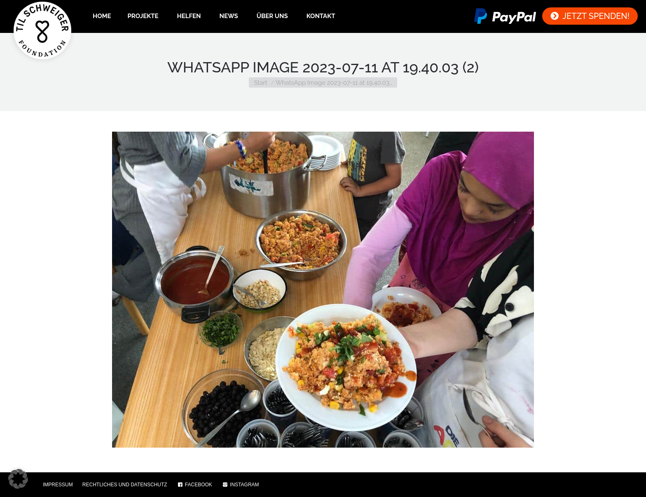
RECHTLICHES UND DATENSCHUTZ (124, 485)
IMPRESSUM (58, 485)
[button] (18, 479)
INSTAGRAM (240, 485)
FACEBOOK (194, 485)
